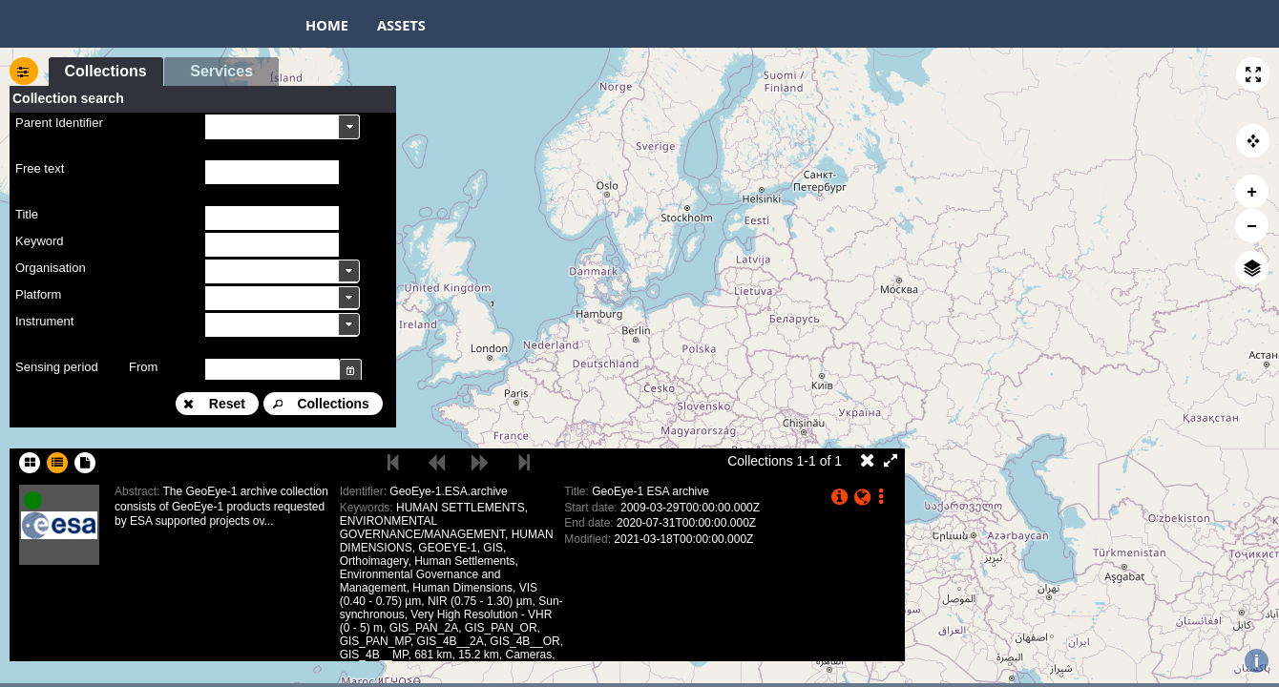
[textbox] (272, 172)
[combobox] (282, 125)
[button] (1252, 74)
